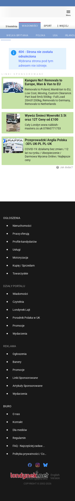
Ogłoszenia (11, 218)
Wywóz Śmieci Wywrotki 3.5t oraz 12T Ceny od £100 (45, 117)
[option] (36, 227)
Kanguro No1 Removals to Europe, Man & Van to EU (43, 82)
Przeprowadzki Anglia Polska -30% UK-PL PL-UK (46, 142)
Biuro (7, 406)
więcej (62, 26)
